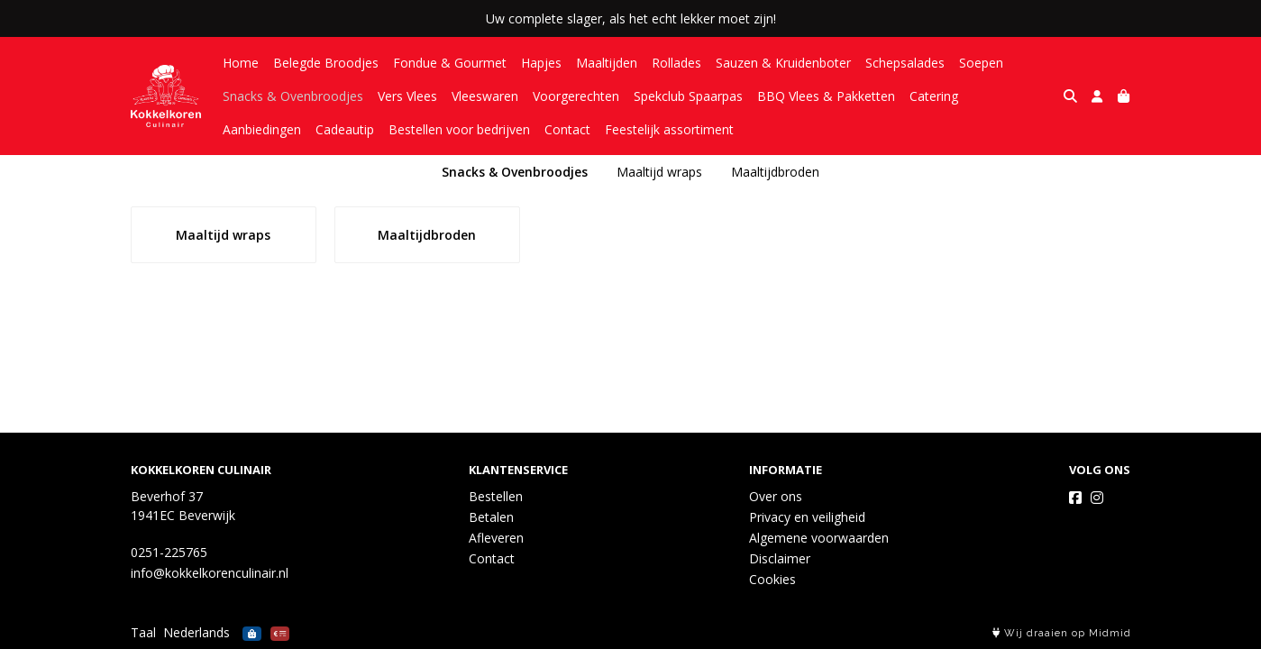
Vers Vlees (407, 96)
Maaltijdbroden (775, 171)
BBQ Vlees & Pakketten (826, 96)
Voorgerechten (576, 96)
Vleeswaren (485, 96)
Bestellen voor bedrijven (366, 129)
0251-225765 (169, 552)
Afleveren (496, 537)
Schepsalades (905, 62)
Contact (475, 129)
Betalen (491, 517)
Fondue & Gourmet (450, 62)
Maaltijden (606, 62)
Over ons (775, 496)
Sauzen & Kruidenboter (783, 62)
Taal (143, 632)
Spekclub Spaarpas (688, 96)
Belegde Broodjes (326, 62)
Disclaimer (779, 558)
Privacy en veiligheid (807, 517)
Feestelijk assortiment (576, 129)
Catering (933, 96)
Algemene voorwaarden (819, 537)
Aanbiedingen (1012, 96)
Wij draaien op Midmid (1061, 633)
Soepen (981, 62)
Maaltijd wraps (659, 171)
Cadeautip (252, 129)
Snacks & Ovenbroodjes (293, 96)
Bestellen (496, 496)
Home (241, 62)
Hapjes (541, 62)
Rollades (676, 62)
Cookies (772, 579)
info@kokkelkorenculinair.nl (209, 572)
